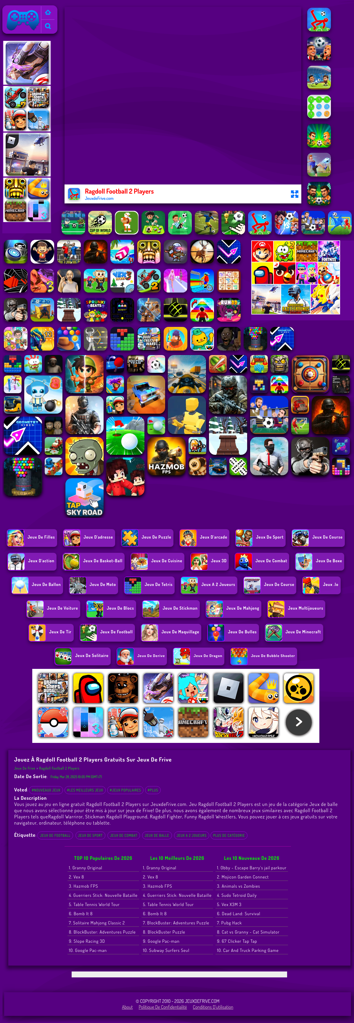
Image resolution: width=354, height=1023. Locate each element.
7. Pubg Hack (229, 923)
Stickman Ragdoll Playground (116, 816)
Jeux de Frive (17, 9)
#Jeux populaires (125, 790)
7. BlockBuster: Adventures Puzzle (176, 923)
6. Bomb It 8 (81, 913)
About (127, 1007)
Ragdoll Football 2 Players (59, 768)
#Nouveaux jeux (46, 790)
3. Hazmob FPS (83, 886)
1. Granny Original (85, 868)
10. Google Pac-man (88, 950)
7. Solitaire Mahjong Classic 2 (97, 923)
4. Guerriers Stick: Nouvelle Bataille (103, 895)
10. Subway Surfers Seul (166, 950)
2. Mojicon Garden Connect (243, 877)
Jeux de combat (123, 835)
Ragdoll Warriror (65, 816)
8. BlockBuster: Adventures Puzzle (102, 932)
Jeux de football (55, 835)
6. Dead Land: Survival (238, 913)
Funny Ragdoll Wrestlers (210, 816)
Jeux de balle (157, 835)
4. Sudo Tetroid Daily (237, 895)
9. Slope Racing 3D (87, 941)
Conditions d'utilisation (213, 1007)
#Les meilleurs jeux (85, 790)
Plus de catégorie (229, 835)
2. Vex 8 (76, 877)
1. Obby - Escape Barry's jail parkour (252, 868)
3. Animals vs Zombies (238, 886)
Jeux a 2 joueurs (192, 835)
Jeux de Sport (90, 835)
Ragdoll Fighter (166, 816)
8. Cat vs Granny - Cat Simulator (248, 932)
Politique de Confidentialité (163, 1007)
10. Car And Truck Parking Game (248, 950)
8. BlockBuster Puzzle (164, 932)
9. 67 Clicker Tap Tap (237, 941)
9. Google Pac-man (161, 941)
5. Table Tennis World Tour (94, 904)
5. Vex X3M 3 (229, 904)
